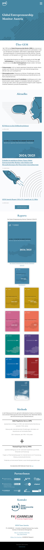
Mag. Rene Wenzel (22, 534)
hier (32, 466)
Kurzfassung (22, 285)
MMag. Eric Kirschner (15, 537)
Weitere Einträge (22, 207)
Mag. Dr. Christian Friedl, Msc (22, 532)
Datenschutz (22, 546)
